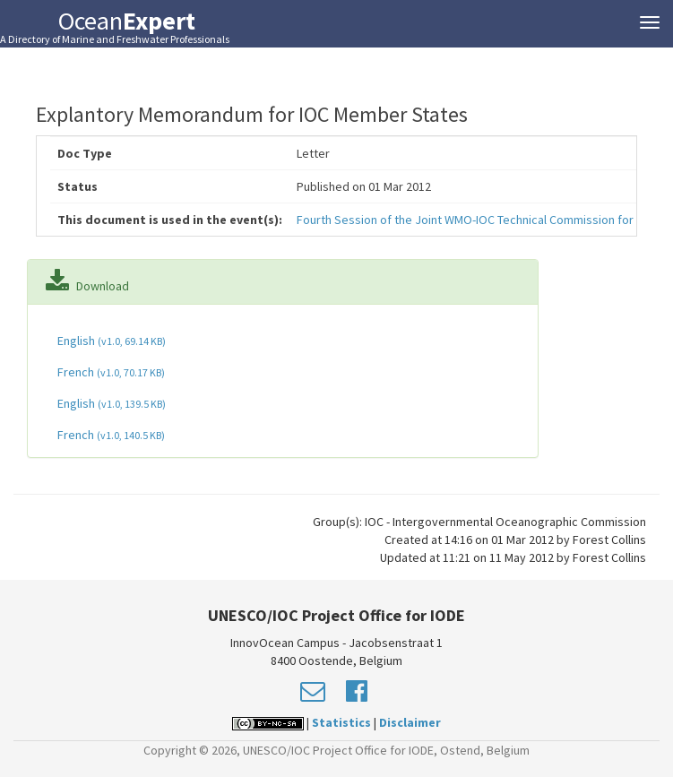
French (110, 372)
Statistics (341, 722)
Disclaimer (410, 722)
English (110, 340)
